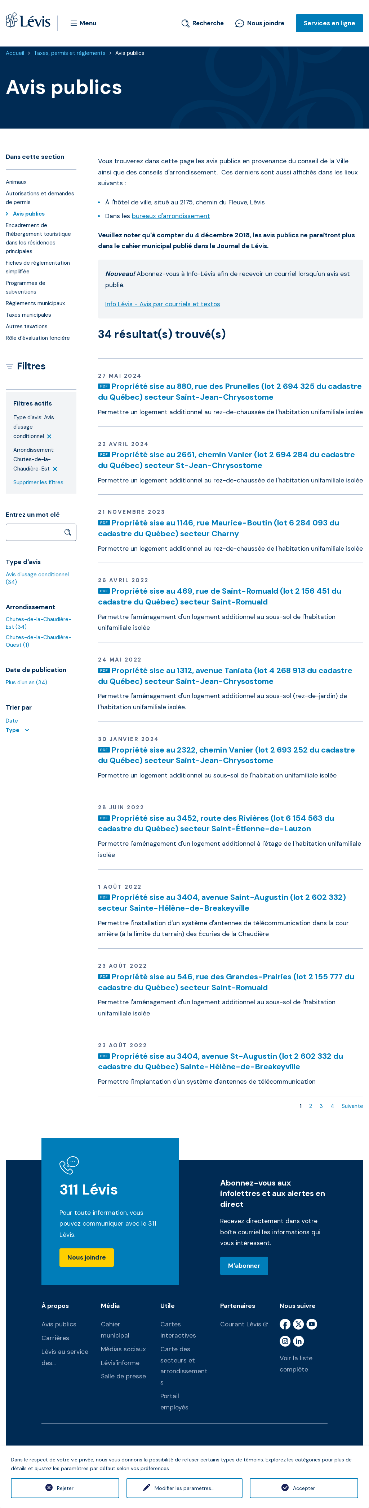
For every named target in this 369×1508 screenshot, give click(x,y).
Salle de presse (123, 1376)
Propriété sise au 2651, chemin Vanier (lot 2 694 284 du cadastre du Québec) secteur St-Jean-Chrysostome (226, 460)
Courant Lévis (240, 1324)
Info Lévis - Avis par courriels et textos (162, 304)
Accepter (304, 1488)
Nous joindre (259, 23)
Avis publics (130, 53)
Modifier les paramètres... (184, 1488)
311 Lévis (88, 1189)
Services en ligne (329, 23)
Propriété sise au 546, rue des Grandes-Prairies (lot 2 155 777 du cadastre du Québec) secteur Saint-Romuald (226, 982)
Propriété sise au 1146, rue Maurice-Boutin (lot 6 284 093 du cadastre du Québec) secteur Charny (218, 528)
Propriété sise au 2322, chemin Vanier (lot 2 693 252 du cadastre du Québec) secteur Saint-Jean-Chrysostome (226, 755)
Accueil (15, 53)
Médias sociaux (123, 1349)
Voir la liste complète (296, 1363)
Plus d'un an (26, 682)
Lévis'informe (120, 1363)
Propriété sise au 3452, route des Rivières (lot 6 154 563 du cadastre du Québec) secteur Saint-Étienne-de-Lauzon (216, 823)
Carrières (55, 1338)
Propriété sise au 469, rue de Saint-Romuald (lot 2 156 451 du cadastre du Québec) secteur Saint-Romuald (219, 596)
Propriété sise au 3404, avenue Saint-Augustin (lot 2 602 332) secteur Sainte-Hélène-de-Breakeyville (222, 902)
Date (12, 720)
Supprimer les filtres (38, 482)
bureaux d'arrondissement (171, 216)
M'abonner (244, 1266)
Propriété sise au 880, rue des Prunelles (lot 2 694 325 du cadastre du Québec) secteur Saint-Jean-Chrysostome (230, 391)
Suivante (352, 1106)
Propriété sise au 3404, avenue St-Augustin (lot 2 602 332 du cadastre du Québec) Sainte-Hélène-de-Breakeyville (220, 1061)
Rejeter (65, 1488)
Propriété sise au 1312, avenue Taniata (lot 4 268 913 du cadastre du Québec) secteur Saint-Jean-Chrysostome (225, 675)
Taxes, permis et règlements (70, 53)
